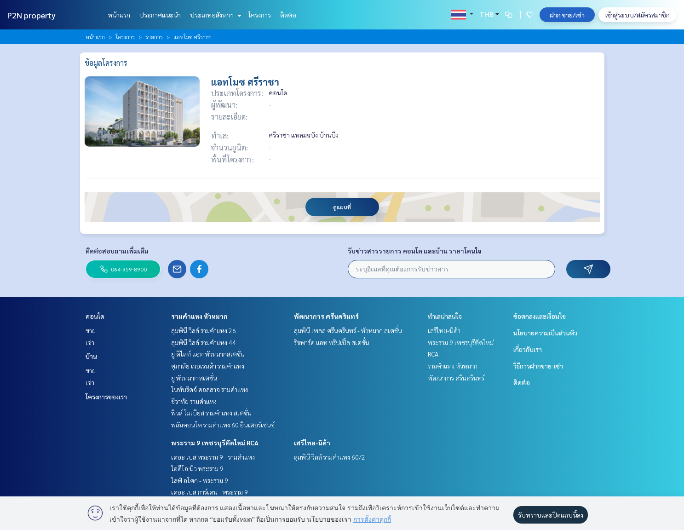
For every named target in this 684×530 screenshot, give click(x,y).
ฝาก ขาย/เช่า (567, 15)
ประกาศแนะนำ (160, 15)
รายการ (154, 36)
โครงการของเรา (106, 396)
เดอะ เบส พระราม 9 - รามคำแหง (213, 457)
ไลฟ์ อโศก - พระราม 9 (199, 480)
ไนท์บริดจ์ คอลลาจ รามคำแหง (209, 389)
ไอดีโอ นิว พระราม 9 (197, 468)
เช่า (90, 342)
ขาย (91, 330)
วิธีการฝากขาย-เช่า (538, 366)
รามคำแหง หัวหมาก (199, 316)
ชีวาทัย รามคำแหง (194, 401)
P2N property (31, 15)
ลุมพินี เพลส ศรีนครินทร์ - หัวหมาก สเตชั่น (348, 330)
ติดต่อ (288, 15)
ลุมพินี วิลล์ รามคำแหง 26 (203, 330)
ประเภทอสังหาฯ (214, 15)
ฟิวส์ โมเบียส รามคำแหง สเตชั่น (211, 413)
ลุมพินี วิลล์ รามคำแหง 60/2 (329, 457)
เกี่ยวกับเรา (527, 349)
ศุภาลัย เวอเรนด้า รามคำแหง (207, 366)
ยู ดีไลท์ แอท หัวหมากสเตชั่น (208, 354)
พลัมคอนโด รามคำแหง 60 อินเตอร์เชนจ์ (223, 425)
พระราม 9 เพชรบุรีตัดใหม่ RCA (215, 442)
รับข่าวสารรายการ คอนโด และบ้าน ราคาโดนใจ (415, 251)
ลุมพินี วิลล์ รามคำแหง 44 (203, 342)
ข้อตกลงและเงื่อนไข (539, 316)
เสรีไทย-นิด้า (312, 442)
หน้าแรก (119, 15)
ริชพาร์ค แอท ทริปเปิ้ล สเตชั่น (331, 342)
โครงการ (259, 15)
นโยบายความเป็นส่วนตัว (545, 332)
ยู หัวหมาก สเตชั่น (194, 378)
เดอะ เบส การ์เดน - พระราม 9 (209, 492)
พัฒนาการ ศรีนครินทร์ (326, 316)
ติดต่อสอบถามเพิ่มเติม (117, 251)
